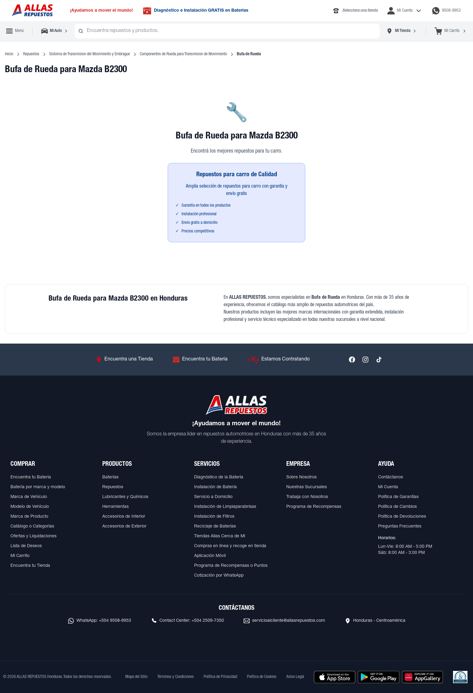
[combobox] (227, 31)
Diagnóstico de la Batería (218, 477)
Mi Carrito (19, 556)
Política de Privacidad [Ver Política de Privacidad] (220, 677)
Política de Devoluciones (402, 517)
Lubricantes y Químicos (125, 497)
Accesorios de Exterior (124, 526)
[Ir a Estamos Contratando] (278, 359)
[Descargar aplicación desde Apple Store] (334, 677)
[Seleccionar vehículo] (54, 31)
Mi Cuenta (388, 487)
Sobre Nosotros (301, 477)
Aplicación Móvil (210, 556)
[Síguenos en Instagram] (365, 359)
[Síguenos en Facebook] (352, 359)
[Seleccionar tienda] (401, 31)
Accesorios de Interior (123, 517)
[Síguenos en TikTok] (379, 359)
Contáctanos (390, 477)
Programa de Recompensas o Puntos (231, 566)
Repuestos (31, 54)
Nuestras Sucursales (306, 487)
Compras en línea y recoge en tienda (230, 546)
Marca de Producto (29, 517)
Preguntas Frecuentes (399, 526)
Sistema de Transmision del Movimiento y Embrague (89, 54)
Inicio (9, 54)
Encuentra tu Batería (30, 477)
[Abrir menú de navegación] (14, 31)
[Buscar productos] (80, 31)
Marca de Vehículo (28, 497)
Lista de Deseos (26, 546)
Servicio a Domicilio (213, 497)
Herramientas (115, 507)
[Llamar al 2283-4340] (354, 11)
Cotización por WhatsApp (219, 576)
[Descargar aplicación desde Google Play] (378, 677)
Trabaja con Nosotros (307, 497)
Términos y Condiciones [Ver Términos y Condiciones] (175, 677)
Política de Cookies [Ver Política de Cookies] (261, 677)
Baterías (110, 477)
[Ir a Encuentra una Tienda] (124, 359)
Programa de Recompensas (313, 507)
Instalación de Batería (215, 487)
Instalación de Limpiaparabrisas (225, 507)
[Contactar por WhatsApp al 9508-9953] (446, 11)
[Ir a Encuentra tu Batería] (200, 359)
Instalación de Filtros (214, 517)
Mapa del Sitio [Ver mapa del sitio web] (136, 677)
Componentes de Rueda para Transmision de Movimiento (183, 54)
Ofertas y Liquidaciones (33, 536)
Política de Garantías (398, 497)
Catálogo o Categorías (32, 526)
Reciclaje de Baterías (215, 526)
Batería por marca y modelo (37, 487)
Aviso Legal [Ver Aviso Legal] (295, 677)
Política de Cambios (397, 507)
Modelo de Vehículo (29, 507)
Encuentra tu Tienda (30, 566)
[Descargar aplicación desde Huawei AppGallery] (422, 677)
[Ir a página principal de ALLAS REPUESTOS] (32, 11)
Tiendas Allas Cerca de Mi (219, 536)
